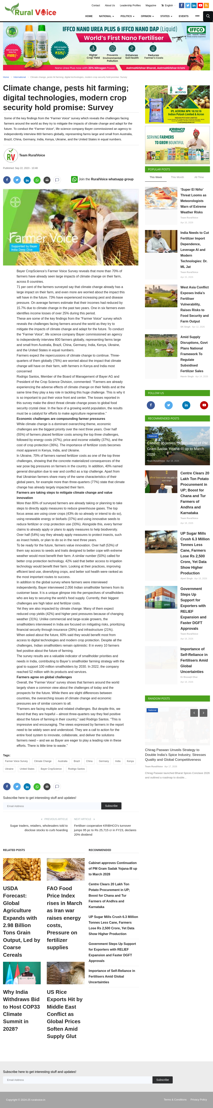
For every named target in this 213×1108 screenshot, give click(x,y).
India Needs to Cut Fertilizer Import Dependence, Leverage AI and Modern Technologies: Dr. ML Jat (194, 250)
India (117, 761)
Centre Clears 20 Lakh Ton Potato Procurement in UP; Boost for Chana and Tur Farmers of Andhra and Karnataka (109, 895)
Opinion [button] (147, 16)
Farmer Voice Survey (16, 761)
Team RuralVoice (32, 155)
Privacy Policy (199, 1099)
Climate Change (43, 761)
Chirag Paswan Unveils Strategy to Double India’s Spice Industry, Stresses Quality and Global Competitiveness (174, 754)
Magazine (151, 5)
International (20, 77)
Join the (102, 179)
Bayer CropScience (51, 768)
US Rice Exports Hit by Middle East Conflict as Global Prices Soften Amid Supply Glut (64, 1014)
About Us (110, 5)
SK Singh (185, 327)
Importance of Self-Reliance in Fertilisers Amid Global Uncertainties (112, 976)
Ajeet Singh (186, 578)
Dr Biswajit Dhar (189, 677)
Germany (104, 761)
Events (184, 16)
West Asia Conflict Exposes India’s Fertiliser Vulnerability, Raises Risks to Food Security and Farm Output (194, 304)
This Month (177, 177)
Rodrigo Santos (76, 768)
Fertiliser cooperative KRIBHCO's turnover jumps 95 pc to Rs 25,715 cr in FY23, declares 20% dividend (105, 830)
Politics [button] (127, 16)
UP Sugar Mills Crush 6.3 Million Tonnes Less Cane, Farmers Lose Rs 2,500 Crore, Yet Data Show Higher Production (195, 553)
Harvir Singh (187, 376)
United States (27, 768)
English (168, 5)
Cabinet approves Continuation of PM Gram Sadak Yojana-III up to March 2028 (113, 868)
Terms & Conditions (175, 1099)
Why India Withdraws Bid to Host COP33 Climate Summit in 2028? (21, 1010)
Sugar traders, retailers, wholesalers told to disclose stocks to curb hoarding (39, 828)
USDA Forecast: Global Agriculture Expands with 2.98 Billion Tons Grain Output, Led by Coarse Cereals (21, 921)
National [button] (106, 16)
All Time (199, 177)
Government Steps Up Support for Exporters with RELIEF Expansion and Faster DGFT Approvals (193, 609)
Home (89, 16)
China (89, 761)
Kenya (130, 761)
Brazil (77, 761)
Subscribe (111, 805)
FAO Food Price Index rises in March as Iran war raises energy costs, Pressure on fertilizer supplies (64, 917)
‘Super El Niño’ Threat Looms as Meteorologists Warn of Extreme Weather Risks (193, 201)
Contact (96, 5)
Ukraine (9, 768)
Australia (62, 761)
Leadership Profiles (130, 5)
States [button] (166, 16)
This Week (156, 177)
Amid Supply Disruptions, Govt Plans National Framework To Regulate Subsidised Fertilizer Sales (194, 354)
